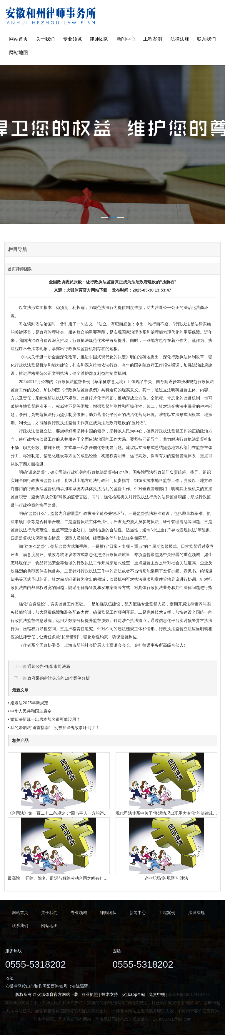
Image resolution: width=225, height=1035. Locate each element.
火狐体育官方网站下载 (86, 290)
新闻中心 (125, 38)
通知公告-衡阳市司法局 (48, 666)
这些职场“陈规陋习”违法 (166, 878)
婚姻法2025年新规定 (29, 702)
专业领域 (72, 38)
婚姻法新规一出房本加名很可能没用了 (45, 719)
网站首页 (18, 38)
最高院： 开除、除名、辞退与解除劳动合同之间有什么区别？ (64, 878)
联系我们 (206, 38)
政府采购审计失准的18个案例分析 (58, 678)
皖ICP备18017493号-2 (189, 994)
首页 (12, 269)
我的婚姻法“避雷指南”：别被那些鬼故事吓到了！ (54, 727)
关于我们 (45, 38)
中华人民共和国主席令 (30, 711)
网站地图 (18, 52)
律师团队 (99, 38)
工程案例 (152, 38)
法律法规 (179, 38)
